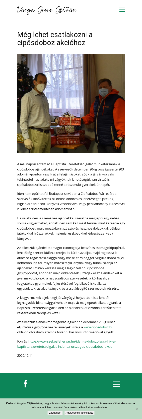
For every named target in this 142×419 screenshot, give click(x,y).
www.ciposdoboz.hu (98, 327)
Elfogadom (55, 412)
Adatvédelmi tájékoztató (79, 412)
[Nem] (137, 409)
